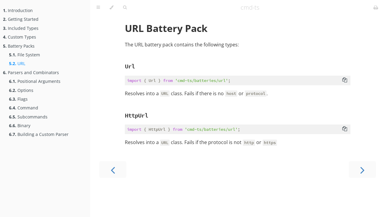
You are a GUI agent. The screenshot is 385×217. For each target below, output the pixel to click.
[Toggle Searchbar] (124, 7)
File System (24, 55)
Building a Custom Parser (39, 134)
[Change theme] (111, 7)
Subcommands (28, 117)
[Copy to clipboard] (344, 80)
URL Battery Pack (166, 28)
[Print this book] (375, 7)
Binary (19, 125)
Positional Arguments (34, 81)
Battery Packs (19, 46)
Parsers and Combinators (31, 72)
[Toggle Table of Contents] (98, 7)
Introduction (18, 10)
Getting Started (20, 19)
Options (21, 90)
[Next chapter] (362, 169)
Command (23, 108)
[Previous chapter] (112, 169)
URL (17, 63)
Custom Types (19, 37)
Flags (18, 99)
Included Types (20, 28)
